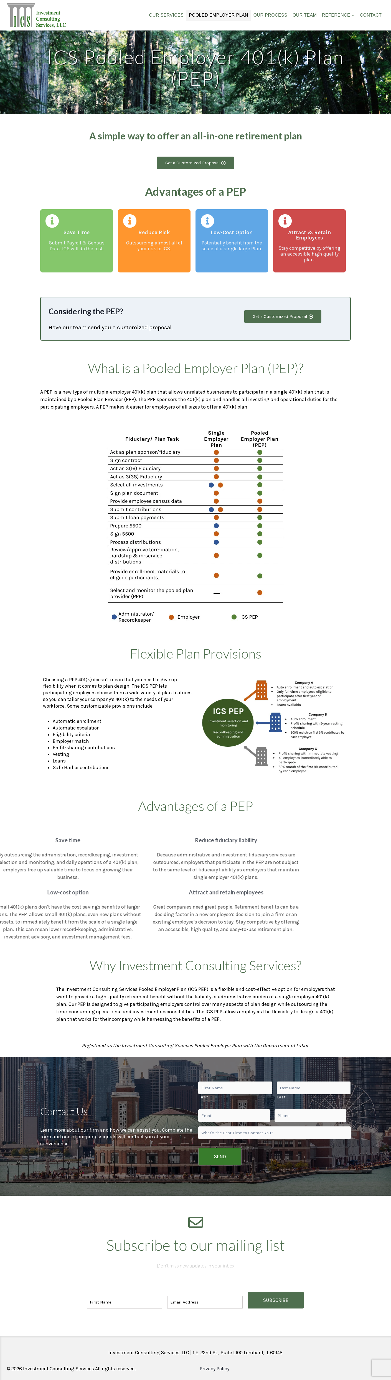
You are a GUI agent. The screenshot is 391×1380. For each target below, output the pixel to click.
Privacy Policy (214, 1363)
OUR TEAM (305, 15)
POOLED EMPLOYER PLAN (218, 15)
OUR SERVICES (166, 15)
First (203, 1100)
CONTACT (371, 15)
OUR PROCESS (270, 15)
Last (281, 1100)
